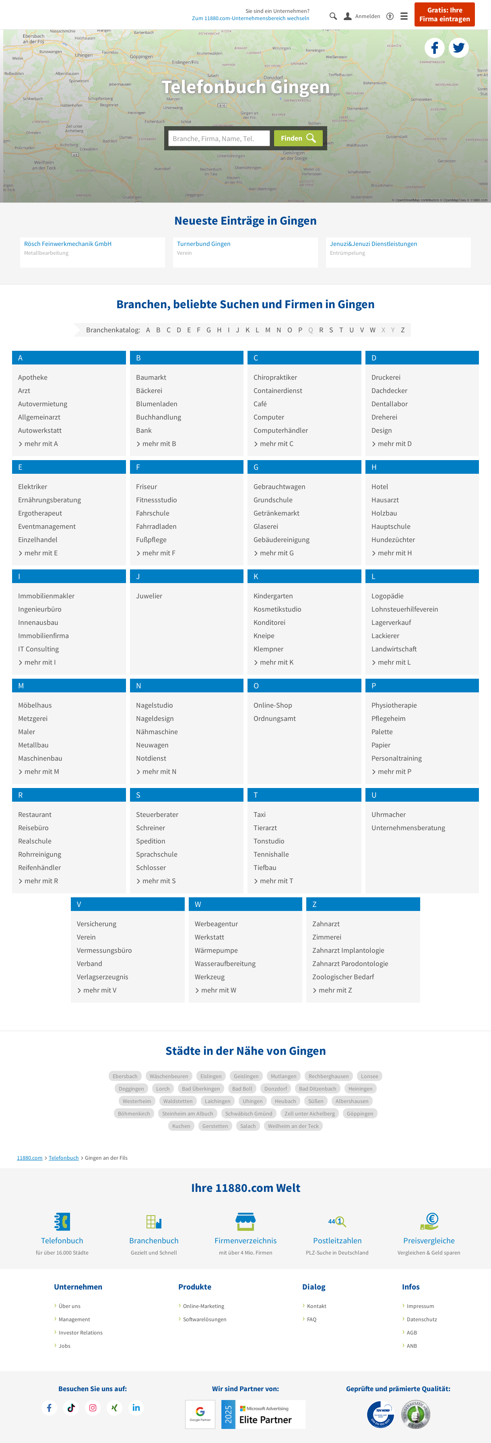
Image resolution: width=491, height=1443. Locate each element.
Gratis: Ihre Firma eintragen (444, 14)
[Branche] (219, 138)
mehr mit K (273, 662)
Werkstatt (209, 937)
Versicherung (96, 923)
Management (74, 1319)
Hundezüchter (393, 539)
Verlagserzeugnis (102, 976)
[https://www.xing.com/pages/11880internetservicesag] (114, 1409)
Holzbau (384, 513)
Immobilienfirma (43, 635)
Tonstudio (269, 840)
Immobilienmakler (46, 595)
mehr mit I (37, 662)
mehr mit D (391, 443)
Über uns (69, 1306)
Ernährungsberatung (49, 499)
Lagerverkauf (391, 622)
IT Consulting (38, 648)
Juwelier (149, 595)
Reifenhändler (39, 867)
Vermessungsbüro (104, 950)
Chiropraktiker (275, 377)
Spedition (150, 840)
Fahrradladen (156, 526)
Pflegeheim (388, 718)
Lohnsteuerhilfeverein (404, 609)
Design (381, 430)
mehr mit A (38, 443)
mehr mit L (391, 662)
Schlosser (151, 867)
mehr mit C (273, 443)
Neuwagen (152, 744)
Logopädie (387, 595)
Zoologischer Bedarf (343, 976)
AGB (412, 1332)
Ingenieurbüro (40, 609)
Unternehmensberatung (408, 827)
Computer (269, 417)
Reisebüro (33, 827)
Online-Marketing (203, 1306)
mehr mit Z (332, 990)
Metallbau (33, 744)
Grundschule (273, 499)
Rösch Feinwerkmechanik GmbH (67, 243)
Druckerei (385, 377)
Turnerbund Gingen (204, 243)
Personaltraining (396, 758)
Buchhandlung (158, 417)
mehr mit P (391, 771)
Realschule (35, 840)
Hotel (379, 486)
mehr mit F (155, 552)
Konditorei (269, 622)
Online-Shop (273, 705)
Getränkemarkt (276, 513)
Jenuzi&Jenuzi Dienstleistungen (373, 243)
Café (260, 403)
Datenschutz (422, 1319)
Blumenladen (156, 403)
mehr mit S (156, 880)
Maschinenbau (40, 758)
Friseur (146, 486)
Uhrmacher (388, 814)
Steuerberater (157, 814)
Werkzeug (210, 976)
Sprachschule (156, 854)
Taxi (260, 814)
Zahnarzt (326, 923)
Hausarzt (385, 499)
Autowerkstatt (40, 430)
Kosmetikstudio (277, 609)
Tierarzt (265, 827)
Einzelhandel (38, 539)
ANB (412, 1345)
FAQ (311, 1319)
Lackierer (385, 635)
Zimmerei (326, 937)
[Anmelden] (365, 15)
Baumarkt (151, 377)
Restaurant (35, 814)
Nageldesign (155, 718)
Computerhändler (281, 430)
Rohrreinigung (39, 854)
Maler (26, 731)
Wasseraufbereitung (225, 963)
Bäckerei (149, 390)
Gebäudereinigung (281, 539)
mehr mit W (215, 990)
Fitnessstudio (156, 499)
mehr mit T (273, 880)
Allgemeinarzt (39, 417)
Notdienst (151, 758)
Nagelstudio (154, 705)
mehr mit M (38, 771)
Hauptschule (391, 526)
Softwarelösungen (205, 1319)
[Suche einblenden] (337, 15)
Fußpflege (151, 539)
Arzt (24, 390)
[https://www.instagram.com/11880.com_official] (93, 1409)
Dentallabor (389, 403)
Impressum (420, 1306)
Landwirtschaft (394, 648)
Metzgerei (32, 718)
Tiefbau (265, 867)
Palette (382, 731)
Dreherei (384, 417)
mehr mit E (38, 552)
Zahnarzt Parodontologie (350, 963)
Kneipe (264, 635)
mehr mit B (156, 443)
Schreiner (150, 827)
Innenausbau (38, 622)
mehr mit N (156, 771)
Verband (89, 963)
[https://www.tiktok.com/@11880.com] (71, 1409)
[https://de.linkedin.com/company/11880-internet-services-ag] (136, 1409)
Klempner (268, 648)
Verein (86, 937)
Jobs (64, 1345)
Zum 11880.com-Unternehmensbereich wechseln (250, 18)
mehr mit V (96, 990)
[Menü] (407, 15)
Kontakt (316, 1306)
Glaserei (266, 526)
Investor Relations (81, 1332)
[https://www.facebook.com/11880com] (49, 1409)
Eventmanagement (47, 526)
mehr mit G (274, 552)
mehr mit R (38, 880)
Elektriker (32, 486)
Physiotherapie (394, 705)
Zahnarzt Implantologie (348, 950)
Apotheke (32, 377)
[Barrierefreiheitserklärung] (393, 15)
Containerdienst (278, 390)
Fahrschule (152, 513)
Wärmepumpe (216, 950)
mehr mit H (391, 552)
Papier (380, 744)
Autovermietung (42, 403)
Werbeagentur (216, 923)
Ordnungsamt (275, 718)
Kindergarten (273, 595)
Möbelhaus (35, 705)
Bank (144, 430)
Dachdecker (389, 390)
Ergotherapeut (40, 513)
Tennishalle (271, 854)
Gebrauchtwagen (279, 486)
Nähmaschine (157, 731)
